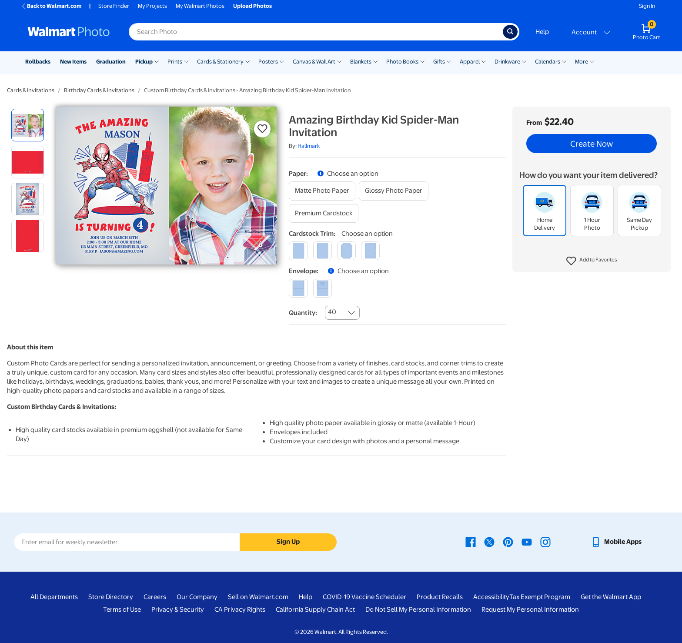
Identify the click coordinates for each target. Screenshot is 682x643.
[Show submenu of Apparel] (483, 61)
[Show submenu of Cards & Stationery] (247, 61)
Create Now (591, 143)
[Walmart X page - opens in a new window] (489, 542)
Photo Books (402, 61)
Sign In (647, 6)
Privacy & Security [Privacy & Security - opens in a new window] (177, 609)
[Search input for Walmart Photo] (316, 31)
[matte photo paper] (322, 190)
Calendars (547, 61)
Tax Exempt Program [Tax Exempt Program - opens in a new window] (539, 597)
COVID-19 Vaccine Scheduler (364, 597)
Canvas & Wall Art (314, 61)
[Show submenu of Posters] (281, 61)
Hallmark (309, 146)
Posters (268, 61)
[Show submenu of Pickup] (156, 61)
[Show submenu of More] (592, 61)
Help (542, 32)
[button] (591, 261)
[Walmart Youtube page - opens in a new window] (527, 542)
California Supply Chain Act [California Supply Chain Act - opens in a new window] (315, 609)
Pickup (144, 61)
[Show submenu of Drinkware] (524, 61)
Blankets (360, 61)
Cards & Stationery (220, 61)
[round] (322, 250)
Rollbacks (37, 61)
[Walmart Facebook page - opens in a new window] (470, 542)
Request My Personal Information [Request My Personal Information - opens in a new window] (530, 609)
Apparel (470, 61)
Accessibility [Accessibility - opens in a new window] (491, 597)
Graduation (111, 61)
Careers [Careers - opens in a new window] (155, 597)
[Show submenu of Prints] (186, 61)
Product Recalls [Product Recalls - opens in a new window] (440, 597)
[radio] (27, 125)
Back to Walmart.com (51, 6)
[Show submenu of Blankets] (375, 61)
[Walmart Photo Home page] (68, 32)
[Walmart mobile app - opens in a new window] (616, 542)
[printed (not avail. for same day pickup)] (322, 288)
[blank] (298, 288)
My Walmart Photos (200, 6)
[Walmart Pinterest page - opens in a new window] (508, 542)
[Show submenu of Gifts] (448, 61)
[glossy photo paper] (393, 190)
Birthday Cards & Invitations (99, 90)
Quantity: (303, 313)
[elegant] (346, 250)
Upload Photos (252, 6)
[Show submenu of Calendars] (564, 61)
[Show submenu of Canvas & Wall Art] (339, 61)
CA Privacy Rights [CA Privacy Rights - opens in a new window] (239, 609)
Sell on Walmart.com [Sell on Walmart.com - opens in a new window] (258, 597)
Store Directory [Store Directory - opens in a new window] (110, 597)
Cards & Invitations (30, 90)
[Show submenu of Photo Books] (422, 61)
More (581, 61)
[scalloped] (370, 250)
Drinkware (507, 61)
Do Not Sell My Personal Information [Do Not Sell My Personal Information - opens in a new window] (418, 609)
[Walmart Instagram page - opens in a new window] (545, 542)
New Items (73, 61)
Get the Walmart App (611, 597)
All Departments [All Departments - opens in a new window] (54, 597)
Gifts (439, 61)
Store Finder (113, 6)
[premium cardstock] (323, 213)
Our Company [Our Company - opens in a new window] (197, 597)
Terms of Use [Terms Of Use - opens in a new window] (122, 609)
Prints (174, 61)
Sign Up (288, 542)
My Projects (152, 6)
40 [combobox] (332, 312)
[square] (298, 250)
